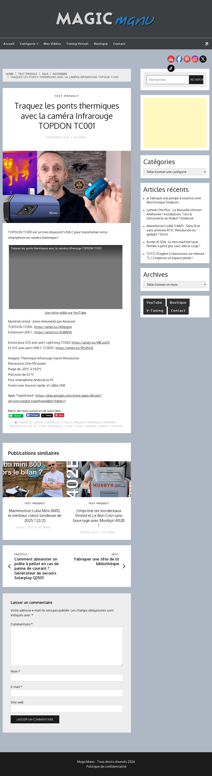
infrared (109, 422)
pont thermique (51, 426)
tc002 (78, 426)
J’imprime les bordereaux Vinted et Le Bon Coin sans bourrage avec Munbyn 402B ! (99, 518)
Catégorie (27, 44)
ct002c (67, 422)
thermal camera (96, 426)
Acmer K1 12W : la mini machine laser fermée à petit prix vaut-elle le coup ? (173, 244)
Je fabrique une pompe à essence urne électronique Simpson (174, 200)
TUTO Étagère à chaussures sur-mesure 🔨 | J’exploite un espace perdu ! (175, 256)
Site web (17, 702)
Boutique (101, 44)
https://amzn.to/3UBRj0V (53, 332)
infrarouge (17, 426)
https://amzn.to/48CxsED (91, 342)
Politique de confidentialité (106, 766)
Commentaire (22, 624)
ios (30, 426)
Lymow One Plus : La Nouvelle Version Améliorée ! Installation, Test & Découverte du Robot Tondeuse (174, 214)
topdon (116, 426)
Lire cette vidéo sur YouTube (65, 313)
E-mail (16, 687)
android (25, 422)
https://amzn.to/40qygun (53, 327)
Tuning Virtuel (77, 44)
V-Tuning (155, 310)
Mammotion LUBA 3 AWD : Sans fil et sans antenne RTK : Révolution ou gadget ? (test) (173, 230)
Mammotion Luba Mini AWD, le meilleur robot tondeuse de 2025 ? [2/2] (34, 515)
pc (35, 426)
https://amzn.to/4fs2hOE (74, 348)
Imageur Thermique (87, 422)
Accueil (9, 44)
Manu (82, 137)
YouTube (154, 302)
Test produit (66, 96)
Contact (119, 44)
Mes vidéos (52, 44)
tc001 (68, 426)
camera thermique (46, 422)
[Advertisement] (175, 123)
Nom (15, 671)
